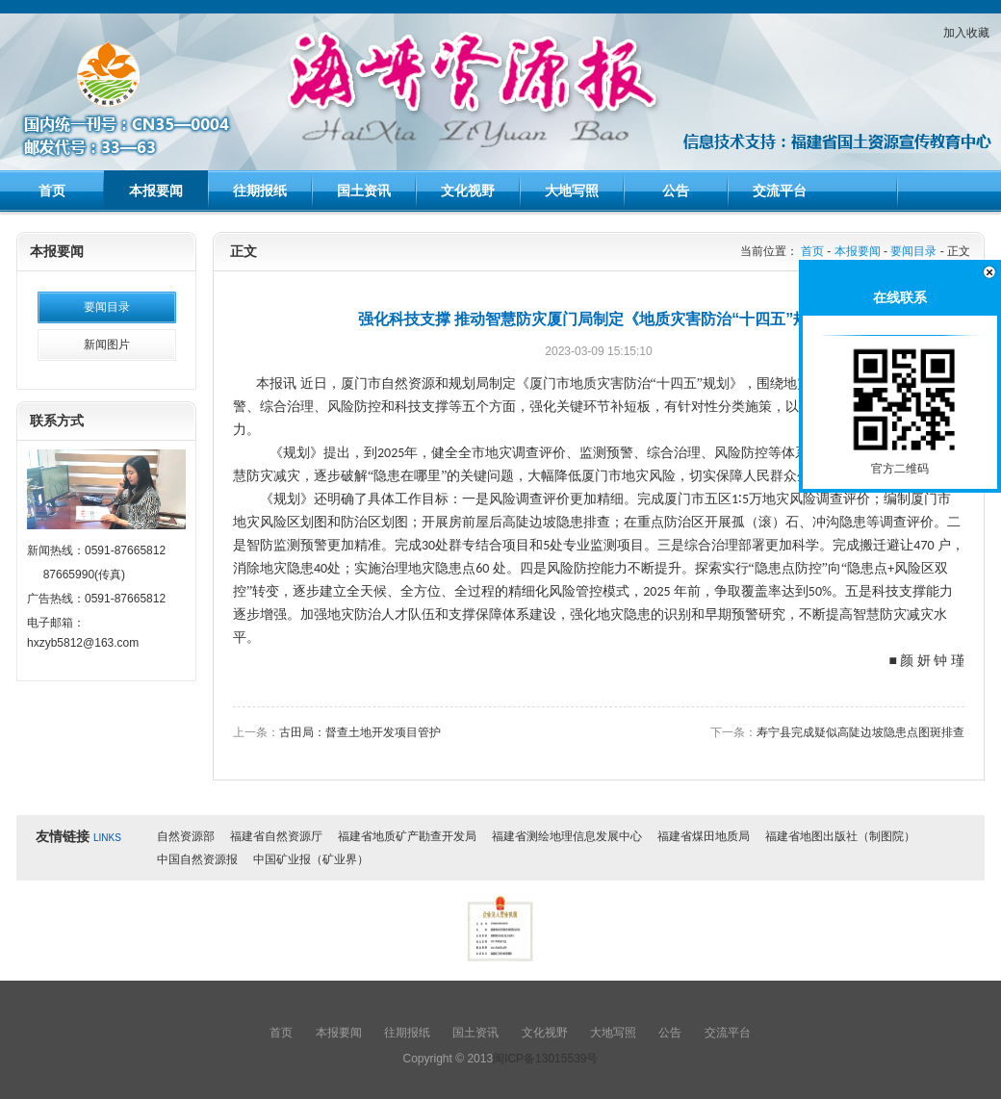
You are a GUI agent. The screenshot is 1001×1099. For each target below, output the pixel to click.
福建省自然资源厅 (276, 836)
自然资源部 (186, 836)
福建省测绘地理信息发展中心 (567, 836)
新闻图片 (107, 344)
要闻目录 (107, 307)
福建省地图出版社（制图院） (840, 836)
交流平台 (780, 190)
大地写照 (572, 190)
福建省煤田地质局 (703, 836)
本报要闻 (156, 190)
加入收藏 (966, 32)
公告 (675, 190)
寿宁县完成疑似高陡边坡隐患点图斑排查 (860, 732)
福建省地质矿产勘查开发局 (407, 836)
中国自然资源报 (197, 859)
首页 (51, 190)
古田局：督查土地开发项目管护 (360, 732)
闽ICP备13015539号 (545, 1058)
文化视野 (468, 190)
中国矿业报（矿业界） (311, 859)
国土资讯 (364, 190)
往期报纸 (260, 190)
